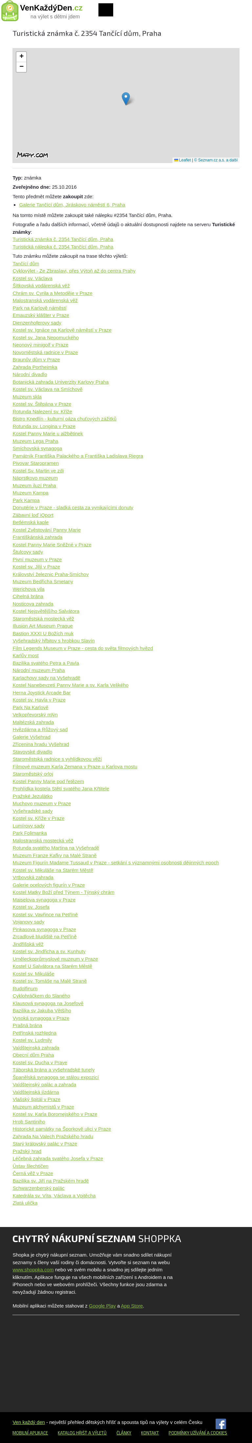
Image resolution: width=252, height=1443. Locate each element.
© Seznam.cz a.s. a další (216, 160)
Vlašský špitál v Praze (36, 1099)
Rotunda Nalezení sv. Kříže (42, 411)
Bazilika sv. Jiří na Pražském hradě (50, 1181)
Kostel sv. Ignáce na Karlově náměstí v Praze (62, 330)
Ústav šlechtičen (30, 1166)
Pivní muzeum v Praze (37, 559)
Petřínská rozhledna (34, 1033)
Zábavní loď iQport (32, 515)
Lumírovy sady (28, 826)
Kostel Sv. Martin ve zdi (38, 470)
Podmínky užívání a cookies (198, 1432)
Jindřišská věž (27, 944)
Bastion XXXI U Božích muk (43, 633)
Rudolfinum (24, 988)
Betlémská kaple (30, 522)
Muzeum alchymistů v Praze (43, 1107)
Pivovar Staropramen (35, 463)
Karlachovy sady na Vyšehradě (46, 678)
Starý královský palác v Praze (44, 1143)
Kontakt (150, 1432)
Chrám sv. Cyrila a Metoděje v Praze (52, 293)
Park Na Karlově (30, 707)
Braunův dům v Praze (36, 359)
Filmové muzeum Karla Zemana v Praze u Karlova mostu (74, 766)
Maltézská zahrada (33, 722)
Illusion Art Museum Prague (42, 626)
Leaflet (182, 160)
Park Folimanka (29, 833)
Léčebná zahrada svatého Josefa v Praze (57, 1158)
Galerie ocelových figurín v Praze (48, 885)
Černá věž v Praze (32, 1173)
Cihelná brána (27, 596)
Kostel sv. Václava (32, 278)
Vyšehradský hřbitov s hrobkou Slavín (53, 640)
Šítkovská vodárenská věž (41, 285)
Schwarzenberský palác (38, 1188)
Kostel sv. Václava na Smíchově (47, 389)
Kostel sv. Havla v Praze (38, 700)
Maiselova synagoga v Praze (43, 899)
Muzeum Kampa (30, 492)
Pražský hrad (26, 1151)
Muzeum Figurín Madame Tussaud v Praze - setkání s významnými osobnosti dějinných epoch (115, 862)
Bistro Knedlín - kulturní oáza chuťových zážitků (64, 418)
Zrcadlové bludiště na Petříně (44, 936)
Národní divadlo (29, 374)
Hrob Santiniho (28, 1121)
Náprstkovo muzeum (35, 478)
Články (123, 1432)
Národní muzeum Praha (38, 670)
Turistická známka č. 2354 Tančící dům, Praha (62, 239)
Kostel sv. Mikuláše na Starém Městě (52, 870)
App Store (132, 1306)
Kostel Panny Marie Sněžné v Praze (51, 544)
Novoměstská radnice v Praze (45, 352)
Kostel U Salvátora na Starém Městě (52, 966)
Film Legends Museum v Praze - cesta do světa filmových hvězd (82, 648)
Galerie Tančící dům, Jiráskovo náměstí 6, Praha (72, 204)
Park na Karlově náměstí (39, 308)
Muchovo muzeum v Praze (41, 803)
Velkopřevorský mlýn (35, 714)
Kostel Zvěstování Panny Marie (46, 530)
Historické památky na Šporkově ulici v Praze (61, 1129)
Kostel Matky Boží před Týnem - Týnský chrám (63, 892)
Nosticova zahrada (32, 604)
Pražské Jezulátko (32, 796)
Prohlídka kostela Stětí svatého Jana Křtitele (60, 788)
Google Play (102, 1306)
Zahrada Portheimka (34, 367)
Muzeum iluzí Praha (34, 485)
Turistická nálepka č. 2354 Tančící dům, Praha (62, 247)
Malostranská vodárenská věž (44, 300)
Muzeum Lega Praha (35, 441)
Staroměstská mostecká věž (43, 618)
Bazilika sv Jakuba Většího (41, 1010)
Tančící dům (25, 263)
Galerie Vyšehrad (31, 737)
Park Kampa (26, 500)
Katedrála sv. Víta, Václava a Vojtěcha (53, 1195)
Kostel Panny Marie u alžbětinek (47, 433)
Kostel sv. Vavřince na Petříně (45, 914)
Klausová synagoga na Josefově (47, 1003)
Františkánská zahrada (37, 537)
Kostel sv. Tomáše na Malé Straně (49, 981)
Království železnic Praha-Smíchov (50, 574)
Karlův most (25, 655)
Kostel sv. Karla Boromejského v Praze (54, 1114)
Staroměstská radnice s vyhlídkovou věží (57, 759)
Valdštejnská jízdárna (35, 1092)
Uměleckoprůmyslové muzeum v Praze (55, 959)
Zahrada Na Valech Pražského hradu (52, 1136)
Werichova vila (28, 589)
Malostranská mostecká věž (42, 840)
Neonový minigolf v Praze (40, 345)
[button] (126, 99)
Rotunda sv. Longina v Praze (43, 426)
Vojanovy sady (28, 922)
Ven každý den (28, 1422)
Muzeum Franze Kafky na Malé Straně (54, 855)
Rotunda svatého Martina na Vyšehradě (55, 848)
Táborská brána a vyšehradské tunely (53, 1069)
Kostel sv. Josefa (30, 907)
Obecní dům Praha (33, 1055)
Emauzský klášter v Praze (40, 315)
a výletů (97, 1432)
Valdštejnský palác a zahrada (44, 1084)
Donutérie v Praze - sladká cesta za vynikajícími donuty (72, 507)
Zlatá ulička (24, 1203)
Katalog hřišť (72, 1432)
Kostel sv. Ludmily (32, 1040)
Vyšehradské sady (32, 811)
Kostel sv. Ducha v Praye (39, 1062)
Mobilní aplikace (30, 1432)
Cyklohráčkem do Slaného (41, 995)
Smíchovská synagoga (37, 448)
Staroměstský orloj (32, 774)
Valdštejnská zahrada (35, 1047)
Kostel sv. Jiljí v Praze (36, 566)
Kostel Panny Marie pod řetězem (48, 781)
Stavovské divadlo (32, 752)
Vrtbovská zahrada (32, 877)
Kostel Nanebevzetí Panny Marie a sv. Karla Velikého (70, 685)
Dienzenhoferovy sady (36, 322)
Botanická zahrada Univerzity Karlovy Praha (60, 382)
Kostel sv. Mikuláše (33, 973)
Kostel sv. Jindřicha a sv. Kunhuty (48, 951)
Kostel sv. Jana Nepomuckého (45, 337)
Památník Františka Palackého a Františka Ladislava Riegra (77, 456)
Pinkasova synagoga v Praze (44, 929)
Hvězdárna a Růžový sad (40, 729)
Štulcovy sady (27, 552)
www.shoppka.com (32, 1269)
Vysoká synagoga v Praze (40, 1018)
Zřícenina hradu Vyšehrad (40, 744)
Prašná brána (27, 1025)
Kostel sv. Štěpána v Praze (41, 404)
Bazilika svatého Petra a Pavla (45, 663)
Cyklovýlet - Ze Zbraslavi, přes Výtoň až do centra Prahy (73, 271)
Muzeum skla (26, 396)
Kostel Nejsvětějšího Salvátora (45, 611)
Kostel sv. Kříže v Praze (38, 818)
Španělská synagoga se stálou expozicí (55, 1077)
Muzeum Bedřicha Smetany (42, 581)
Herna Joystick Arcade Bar (41, 692)
